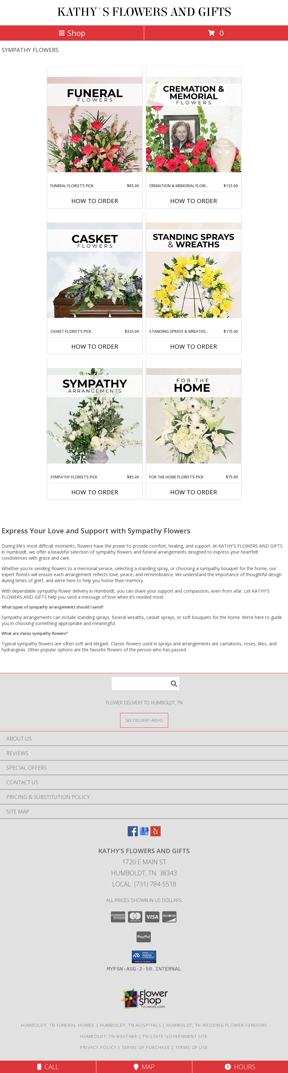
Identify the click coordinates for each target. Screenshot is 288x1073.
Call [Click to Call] (48, 1067)
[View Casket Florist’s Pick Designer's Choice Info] (94, 270)
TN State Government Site (175, 1036)
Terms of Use (191, 1047)
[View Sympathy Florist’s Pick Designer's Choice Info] (94, 416)
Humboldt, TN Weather (108, 1036)
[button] (144, 957)
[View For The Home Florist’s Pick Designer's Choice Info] (193, 416)
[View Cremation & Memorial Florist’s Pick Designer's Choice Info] (193, 125)
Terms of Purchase (146, 1047)
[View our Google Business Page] (144, 834)
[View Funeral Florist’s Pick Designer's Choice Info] (94, 125)
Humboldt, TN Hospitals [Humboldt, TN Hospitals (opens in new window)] (130, 1025)
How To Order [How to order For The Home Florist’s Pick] (193, 492)
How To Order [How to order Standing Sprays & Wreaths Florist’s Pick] (193, 346)
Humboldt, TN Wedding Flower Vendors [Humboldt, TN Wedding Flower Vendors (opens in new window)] (217, 1025)
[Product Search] (145, 683)
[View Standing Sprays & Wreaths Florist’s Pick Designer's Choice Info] (193, 270)
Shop (72, 33)
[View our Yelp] (155, 834)
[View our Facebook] (133, 834)
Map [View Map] (144, 1067)
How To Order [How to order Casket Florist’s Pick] (94, 346)
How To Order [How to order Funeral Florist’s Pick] (94, 201)
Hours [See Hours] (240, 1067)
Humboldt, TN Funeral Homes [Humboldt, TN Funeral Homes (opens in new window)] (58, 1025)
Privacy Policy (98, 1047)
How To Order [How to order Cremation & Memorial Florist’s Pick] (193, 201)
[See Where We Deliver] (144, 720)
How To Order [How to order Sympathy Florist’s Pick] (94, 492)
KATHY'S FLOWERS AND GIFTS (144, 12)
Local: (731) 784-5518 (144, 884)
